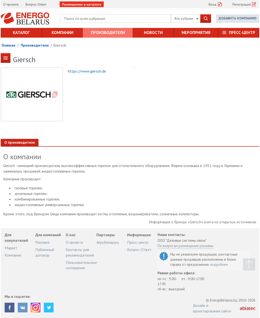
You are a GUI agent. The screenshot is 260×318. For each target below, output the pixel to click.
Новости (153, 32)
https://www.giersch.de (87, 71)
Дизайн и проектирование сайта (212, 308)
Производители (108, 32)
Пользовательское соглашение (81, 265)
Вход (212, 4)
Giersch (59, 45)
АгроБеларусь (107, 242)
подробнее (219, 264)
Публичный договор (44, 252)
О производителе (19, 142)
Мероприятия (196, 32)
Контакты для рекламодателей (80, 252)
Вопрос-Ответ (36, 4)
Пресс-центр (242, 32)
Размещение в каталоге (81, 4)
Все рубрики (186, 18)
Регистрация (241, 4)
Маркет (11, 247)
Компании (62, 32)
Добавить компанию (238, 18)
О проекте (11, 4)
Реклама (42, 242)
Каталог (21, 32)
